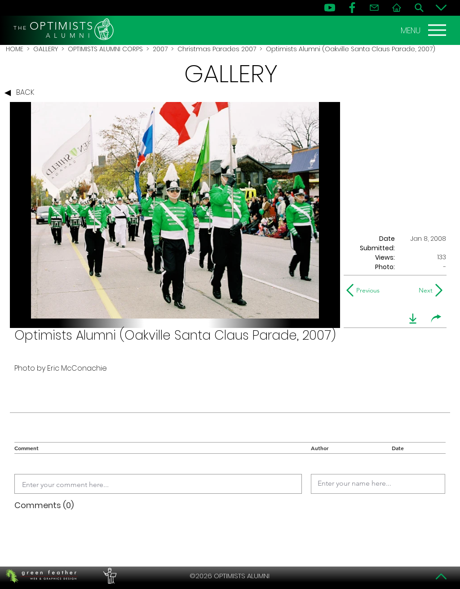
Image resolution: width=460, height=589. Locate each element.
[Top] (441, 576)
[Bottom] (441, 7)
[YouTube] (329, 7)
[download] (413, 319)
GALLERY (45, 48)
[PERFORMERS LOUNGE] (109, 576)
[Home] (396, 7)
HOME (14, 48)
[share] (436, 319)
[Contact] (374, 7)
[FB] (352, 7)
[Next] (423, 290)
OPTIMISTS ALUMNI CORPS (105, 48)
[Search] (419, 7)
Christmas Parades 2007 (216, 48)
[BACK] (22, 93)
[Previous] (365, 290)
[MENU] (424, 30)
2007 (160, 48)
